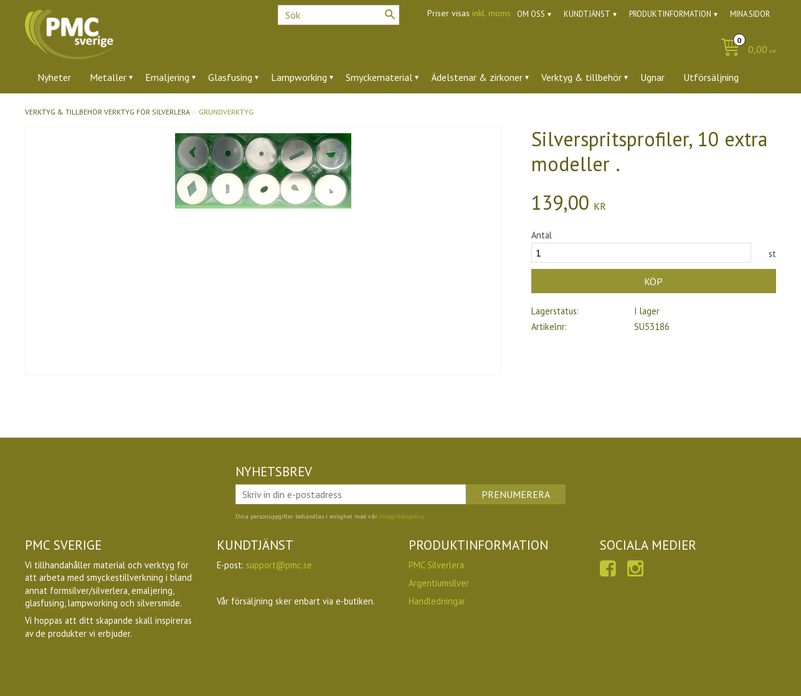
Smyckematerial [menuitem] (379, 77)
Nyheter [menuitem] (54, 77)
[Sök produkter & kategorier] (338, 15)
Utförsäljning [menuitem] (711, 77)
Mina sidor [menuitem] (750, 14)
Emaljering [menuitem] (167, 77)
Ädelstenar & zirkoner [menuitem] (477, 77)
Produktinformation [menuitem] (670, 14)
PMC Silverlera (436, 565)
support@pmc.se (279, 565)
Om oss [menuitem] (531, 14)
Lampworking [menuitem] (299, 77)
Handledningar (437, 601)
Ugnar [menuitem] (652, 77)
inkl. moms (491, 13)
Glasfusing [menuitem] (230, 77)
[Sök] (390, 14)
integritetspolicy (401, 516)
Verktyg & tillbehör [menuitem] (581, 77)
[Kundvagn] (745, 50)
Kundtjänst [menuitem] (587, 14)
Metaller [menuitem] (108, 77)
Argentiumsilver (439, 583)
